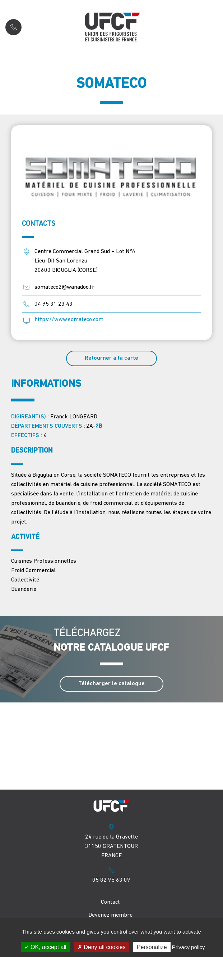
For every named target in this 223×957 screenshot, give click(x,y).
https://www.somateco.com (68, 320)
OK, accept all (45, 947)
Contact (110, 902)
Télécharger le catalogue (111, 684)
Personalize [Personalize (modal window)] (152, 947)
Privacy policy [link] (188, 947)
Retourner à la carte (111, 358)
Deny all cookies (102, 947)
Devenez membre (110, 915)
